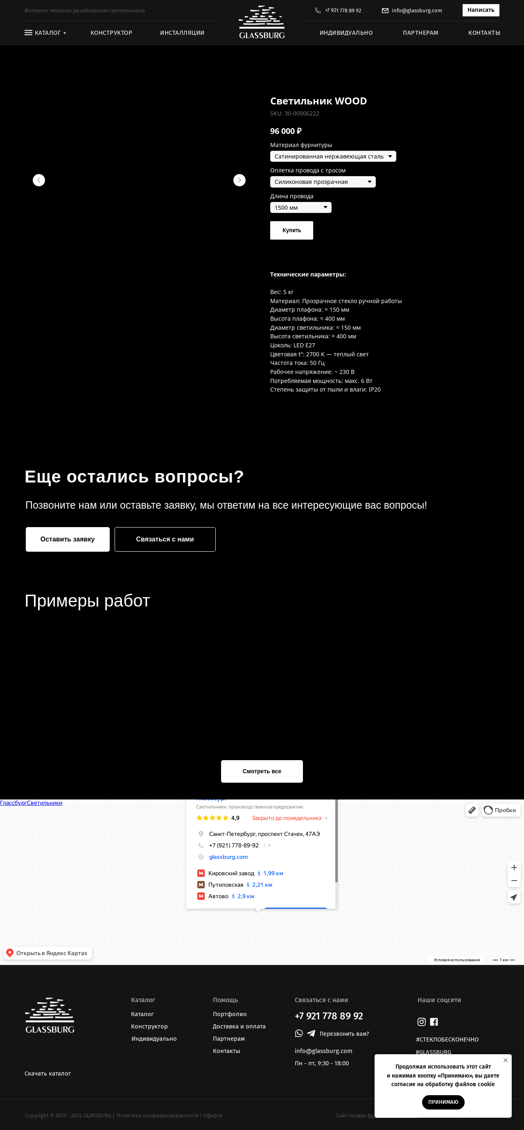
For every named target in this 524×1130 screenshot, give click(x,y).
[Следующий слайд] (239, 180)
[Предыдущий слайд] (39, 180)
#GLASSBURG (433, 1052)
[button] (481, 10)
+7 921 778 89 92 (343, 10)
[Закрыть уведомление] (505, 1060)
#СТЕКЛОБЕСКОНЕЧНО (447, 1039)
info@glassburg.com (417, 10)
